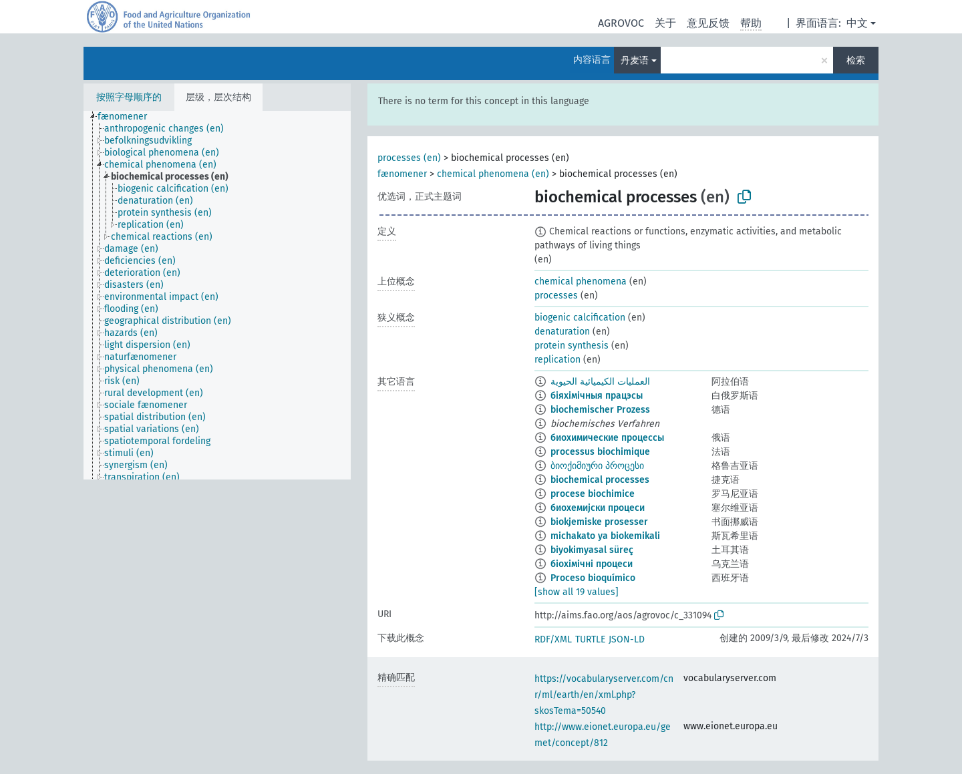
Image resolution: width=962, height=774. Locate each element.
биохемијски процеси (597, 508)
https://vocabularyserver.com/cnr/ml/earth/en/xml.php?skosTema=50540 (603, 695)
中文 (857, 23)
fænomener (402, 174)
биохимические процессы (607, 437)
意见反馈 (708, 23)
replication (557, 359)
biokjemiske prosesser (599, 522)
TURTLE (590, 639)
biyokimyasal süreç (591, 550)
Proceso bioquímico (592, 578)
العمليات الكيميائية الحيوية (600, 381)
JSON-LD (627, 639)
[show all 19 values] (576, 592)
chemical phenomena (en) (493, 174)
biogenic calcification (579, 317)
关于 (665, 23)
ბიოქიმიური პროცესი (597, 465)
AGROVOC (621, 23)
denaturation (562, 331)
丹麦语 (635, 60)
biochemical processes (599, 480)
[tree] (217, 295)
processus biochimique (600, 451)
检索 (855, 60)
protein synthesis (571, 345)
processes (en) (409, 158)
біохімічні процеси (591, 564)
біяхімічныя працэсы (596, 395)
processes (556, 295)
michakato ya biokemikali (605, 536)
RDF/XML (553, 639)
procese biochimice (592, 494)
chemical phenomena (580, 281)
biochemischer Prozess (600, 409)
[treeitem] (128, 117)
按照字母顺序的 (129, 97)
